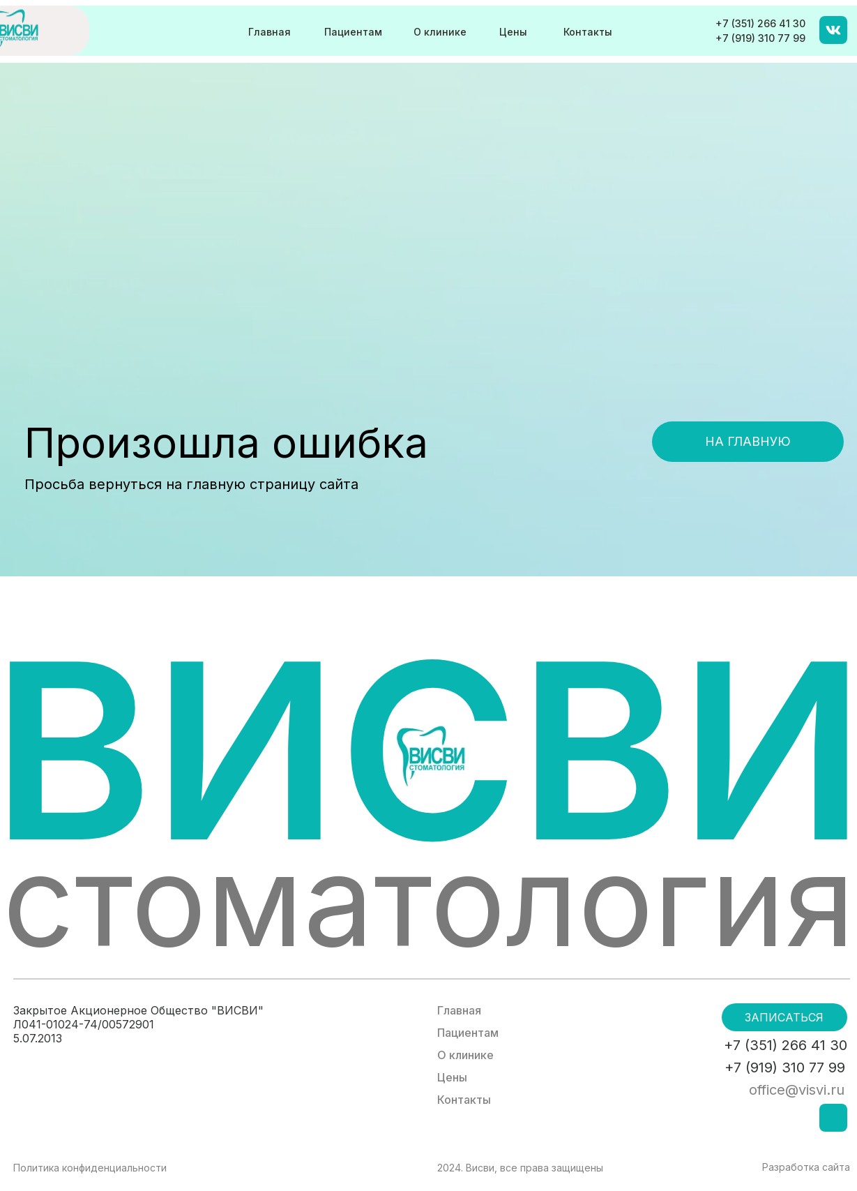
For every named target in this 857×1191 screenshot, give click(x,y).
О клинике (440, 32)
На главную (748, 441)
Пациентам (353, 32)
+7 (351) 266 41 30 (760, 23)
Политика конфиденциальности (90, 1168)
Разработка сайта (806, 1167)
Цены (513, 32)
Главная (269, 32)
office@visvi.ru (796, 1089)
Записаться (784, 1017)
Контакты (587, 32)
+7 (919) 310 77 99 (760, 38)
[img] (833, 30)
